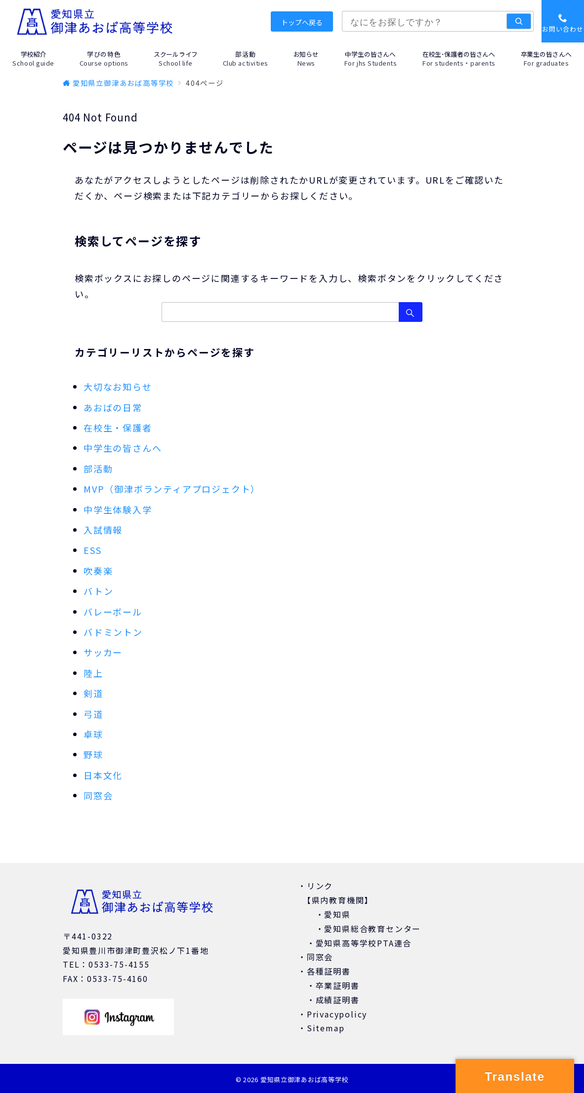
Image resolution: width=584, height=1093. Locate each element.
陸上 (93, 672)
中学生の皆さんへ (122, 447)
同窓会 (98, 795)
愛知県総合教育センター (372, 929)
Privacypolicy (337, 1014)
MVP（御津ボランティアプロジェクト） (171, 488)
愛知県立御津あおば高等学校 (304, 1079)
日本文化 (103, 775)
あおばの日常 (112, 407)
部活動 (98, 468)
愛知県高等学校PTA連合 (364, 943)
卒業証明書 (338, 985)
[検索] (518, 21)
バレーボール (112, 611)
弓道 (93, 713)
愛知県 (337, 914)
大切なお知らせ (117, 386)
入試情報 (103, 529)
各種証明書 (329, 971)
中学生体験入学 (117, 509)
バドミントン (113, 631)
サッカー (103, 652)
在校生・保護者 (117, 427)
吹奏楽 (98, 570)
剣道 (93, 693)
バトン (98, 591)
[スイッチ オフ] (563, 21)
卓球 (93, 734)
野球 (93, 754)
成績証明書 (338, 1000)
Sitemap (326, 1028)
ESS (92, 550)
